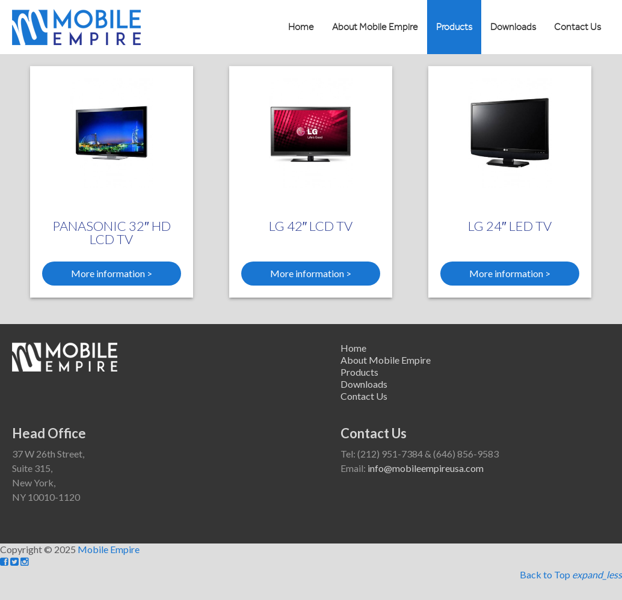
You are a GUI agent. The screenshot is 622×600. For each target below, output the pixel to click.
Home (301, 27)
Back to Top (571, 574)
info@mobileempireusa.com (426, 468)
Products (454, 27)
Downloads (513, 27)
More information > (111, 273)
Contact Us (577, 27)
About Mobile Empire (375, 27)
